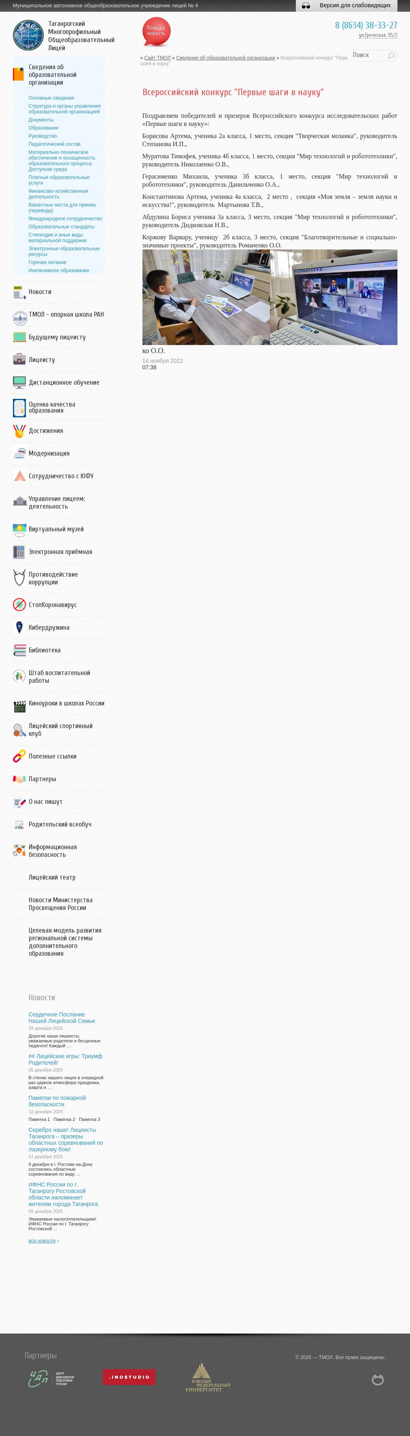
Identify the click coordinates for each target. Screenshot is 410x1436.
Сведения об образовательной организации (52, 74)
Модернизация (49, 453)
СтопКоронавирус (53, 605)
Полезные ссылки (52, 756)
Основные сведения (51, 98)
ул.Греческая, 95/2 (378, 35)
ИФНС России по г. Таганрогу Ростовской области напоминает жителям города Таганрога (63, 1194)
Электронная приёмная (60, 552)
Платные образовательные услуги (59, 180)
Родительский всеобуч (60, 824)
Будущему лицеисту (57, 337)
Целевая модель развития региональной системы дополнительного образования (65, 942)
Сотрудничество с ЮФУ (61, 476)
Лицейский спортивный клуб (61, 729)
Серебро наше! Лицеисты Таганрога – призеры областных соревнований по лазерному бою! (66, 1140)
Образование (44, 128)
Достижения (46, 431)
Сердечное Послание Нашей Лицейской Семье (62, 1017)
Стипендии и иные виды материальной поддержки (58, 237)
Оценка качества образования (52, 407)
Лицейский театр (52, 877)
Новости (40, 292)
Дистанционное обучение (64, 382)
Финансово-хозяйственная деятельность (58, 194)
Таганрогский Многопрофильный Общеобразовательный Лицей (81, 36)
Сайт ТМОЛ (157, 58)
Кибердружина (49, 627)
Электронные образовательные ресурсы (64, 251)
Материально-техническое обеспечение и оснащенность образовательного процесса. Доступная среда (62, 160)
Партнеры (42, 779)
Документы (41, 120)
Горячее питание (48, 262)
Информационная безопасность (53, 851)
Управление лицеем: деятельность (57, 502)
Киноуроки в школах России (66, 703)
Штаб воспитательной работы (59, 676)
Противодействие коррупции (53, 578)
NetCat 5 (378, 1379)
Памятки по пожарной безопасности (57, 1101)
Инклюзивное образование (59, 270)
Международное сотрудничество (65, 219)
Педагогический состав (55, 144)
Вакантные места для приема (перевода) (62, 207)
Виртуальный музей (56, 529)
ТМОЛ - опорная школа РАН (66, 314)
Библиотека (45, 650)
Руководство (43, 136)
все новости (42, 1241)
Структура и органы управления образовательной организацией (65, 109)
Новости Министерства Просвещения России (61, 904)
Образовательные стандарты (62, 227)
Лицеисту (42, 360)
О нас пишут (46, 801)
